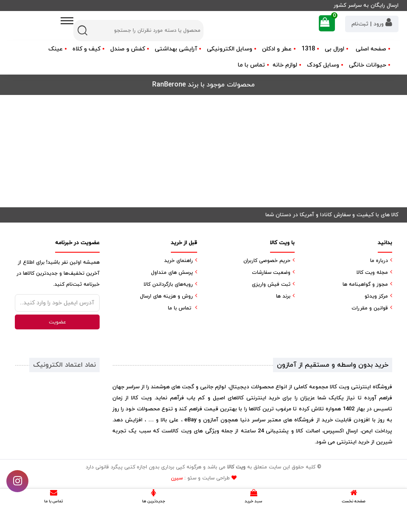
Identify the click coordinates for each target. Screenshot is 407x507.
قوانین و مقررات (369, 308)
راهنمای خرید (178, 260)
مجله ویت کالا (372, 272)
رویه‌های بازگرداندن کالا (168, 284)
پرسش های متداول (172, 272)
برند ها (283, 296)
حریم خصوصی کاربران (266, 260)
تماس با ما (251, 65)
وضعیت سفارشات (271, 272)
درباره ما (379, 260)
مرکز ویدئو (376, 296)
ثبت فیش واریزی (271, 284)
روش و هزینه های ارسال (166, 296)
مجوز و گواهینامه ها (365, 284)
